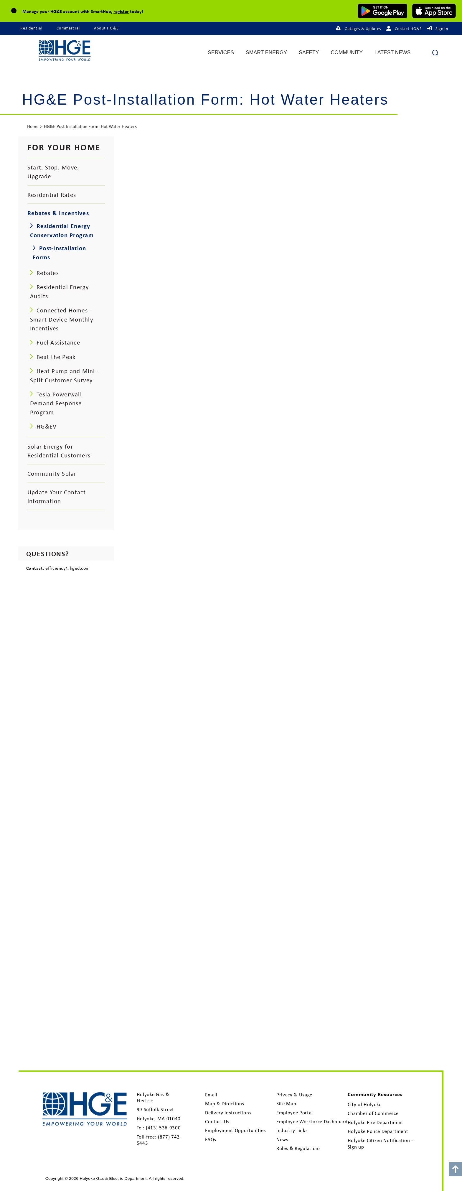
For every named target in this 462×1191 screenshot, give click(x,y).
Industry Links (292, 1130)
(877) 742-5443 (159, 1140)
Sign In (441, 28)
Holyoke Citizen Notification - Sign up (380, 1143)
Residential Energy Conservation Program (62, 230)
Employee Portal (294, 1112)
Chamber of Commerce (373, 1113)
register (121, 11)
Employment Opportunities (235, 1130)
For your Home (64, 147)
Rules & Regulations (298, 1148)
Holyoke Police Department (378, 1131)
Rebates (48, 272)
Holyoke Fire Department (375, 1122)
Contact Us (217, 1121)
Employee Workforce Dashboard (312, 1121)
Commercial (68, 28)
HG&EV (47, 426)
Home (33, 126)
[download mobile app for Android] (382, 11)
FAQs (210, 1139)
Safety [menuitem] (309, 52)
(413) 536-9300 (163, 1127)
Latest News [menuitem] (392, 52)
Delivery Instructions (228, 1112)
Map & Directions (224, 1103)
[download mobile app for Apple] (434, 11)
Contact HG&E (408, 28)
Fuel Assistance (58, 342)
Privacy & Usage (294, 1094)
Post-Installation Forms (59, 252)
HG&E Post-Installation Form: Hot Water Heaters (90, 126)
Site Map (286, 1103)
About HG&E (106, 28)
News (282, 1139)
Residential (31, 28)
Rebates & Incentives (58, 213)
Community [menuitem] (347, 52)
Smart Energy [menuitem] (266, 52)
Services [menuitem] (221, 52)
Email (211, 1094)
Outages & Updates (363, 28)
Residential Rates (51, 194)
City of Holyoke (365, 1104)
